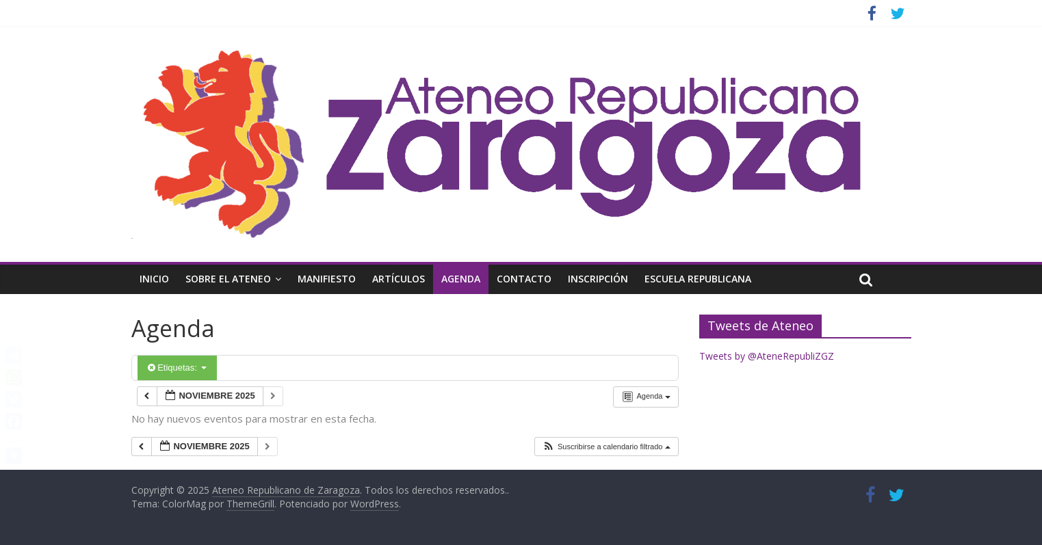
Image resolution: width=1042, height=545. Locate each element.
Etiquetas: (177, 367)
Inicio (154, 278)
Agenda (460, 278)
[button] (606, 447)
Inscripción (598, 278)
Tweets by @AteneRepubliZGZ (766, 355)
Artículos (398, 278)
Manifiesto (327, 278)
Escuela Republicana (697, 278)
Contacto (524, 278)
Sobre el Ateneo (228, 278)
